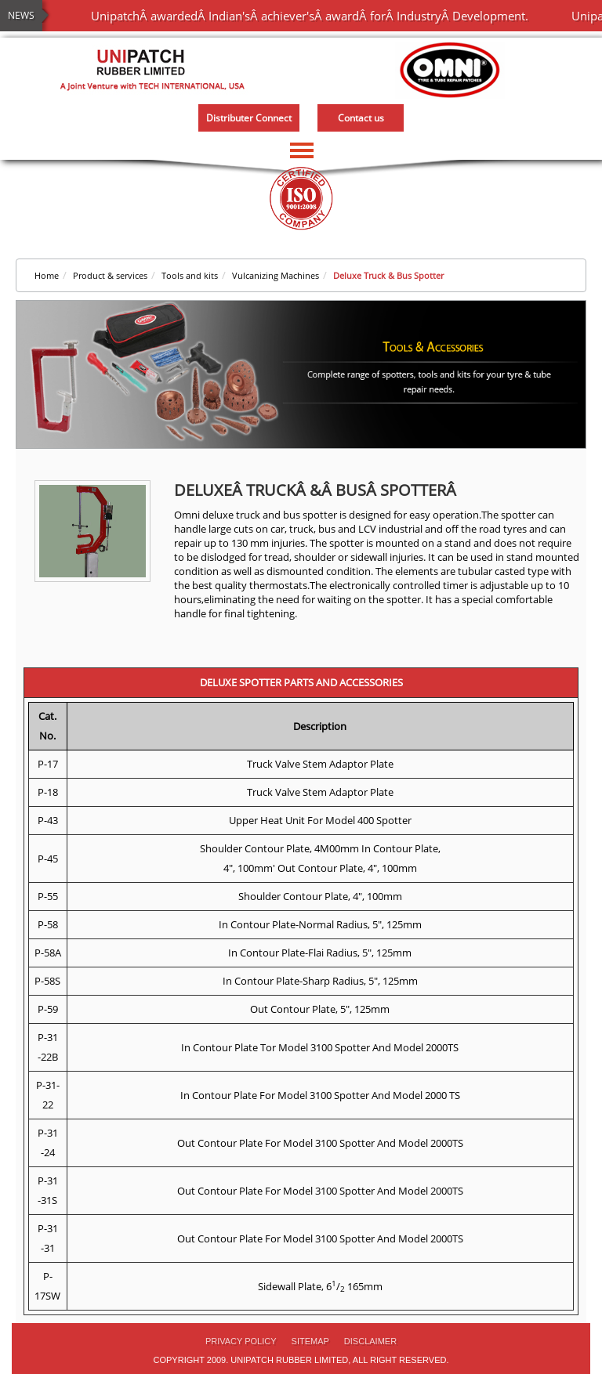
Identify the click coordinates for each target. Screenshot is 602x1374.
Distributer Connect (249, 118)
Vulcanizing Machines (275, 275)
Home (46, 275)
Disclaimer (370, 1341)
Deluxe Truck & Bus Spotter (388, 275)
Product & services (110, 275)
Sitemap (310, 1341)
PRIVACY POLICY (241, 1341)
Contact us (361, 118)
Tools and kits (189, 275)
